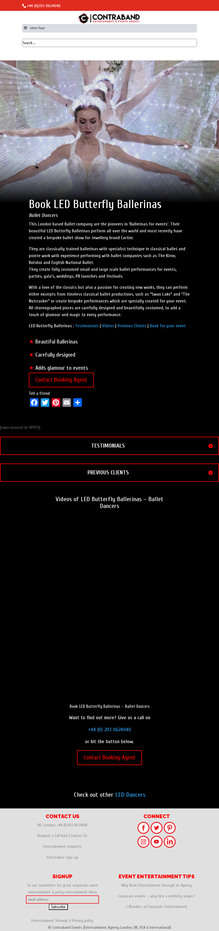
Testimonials (87, 325)
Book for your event (168, 325)
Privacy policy (82, 920)
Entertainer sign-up (62, 857)
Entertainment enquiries (62, 846)
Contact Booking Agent (61, 379)
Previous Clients (131, 325)
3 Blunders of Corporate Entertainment (156, 906)
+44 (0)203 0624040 (43, 5)
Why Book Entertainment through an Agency (156, 885)
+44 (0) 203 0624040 (109, 730)
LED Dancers (130, 794)
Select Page (34, 28)
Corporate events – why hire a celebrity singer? (156, 896)
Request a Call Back (52, 835)
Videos (108, 325)
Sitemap (61, 920)
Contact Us (79, 835)
